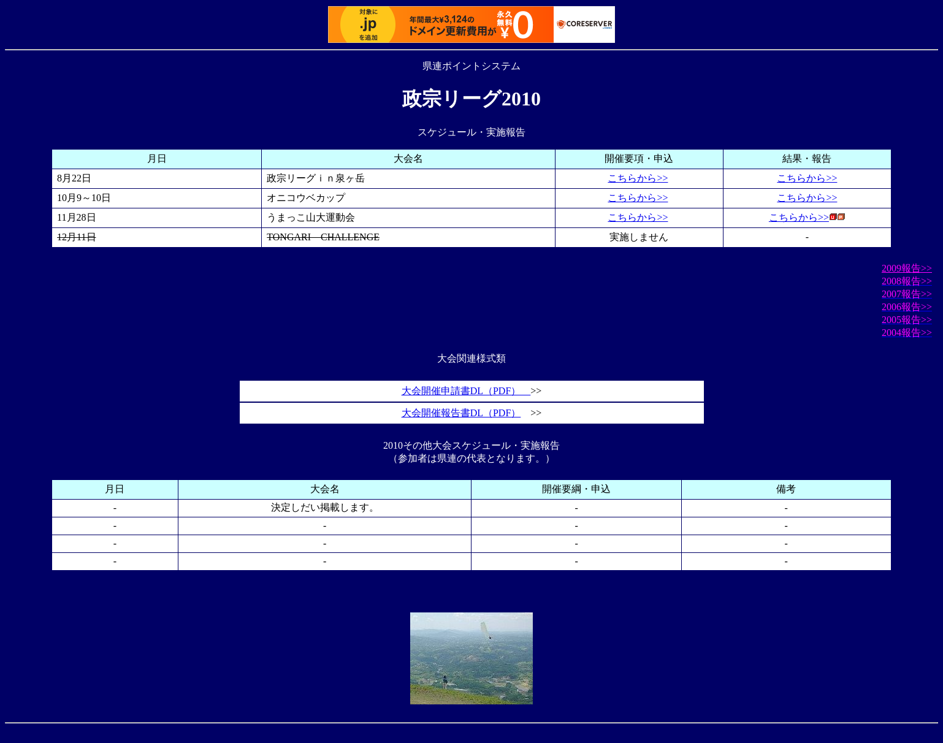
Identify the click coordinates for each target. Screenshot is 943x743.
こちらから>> (638, 178)
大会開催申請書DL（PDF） (466, 391)
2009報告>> (907, 268)
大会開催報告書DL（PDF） (461, 413)
